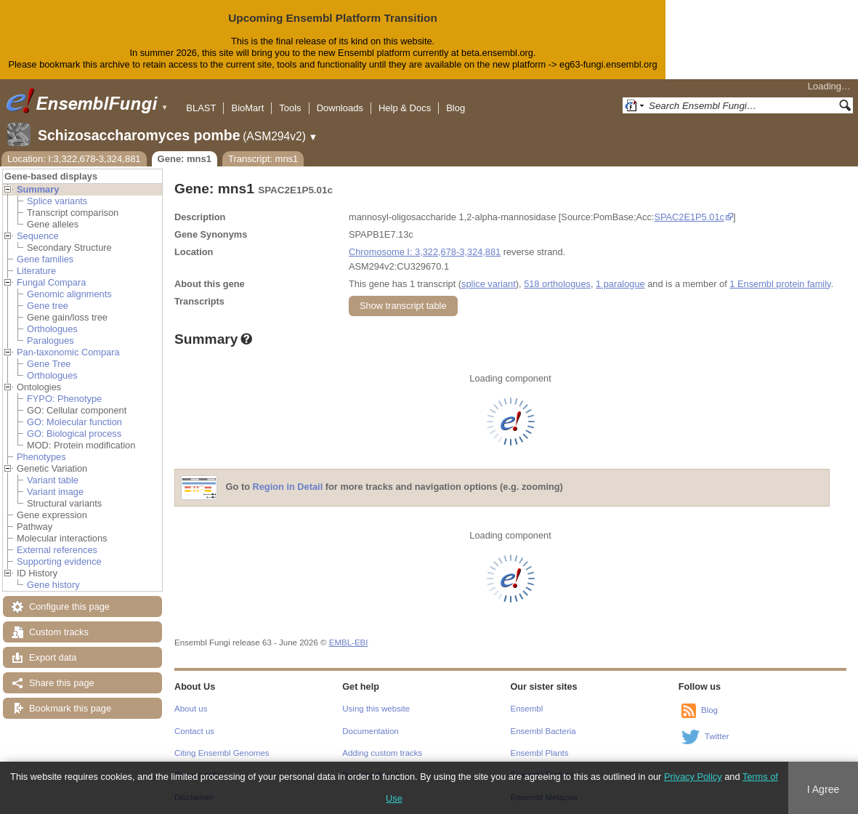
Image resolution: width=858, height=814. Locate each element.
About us (190, 708)
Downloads (340, 107)
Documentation (370, 731)
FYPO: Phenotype (64, 398)
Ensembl (527, 708)
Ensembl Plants (540, 753)
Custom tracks (59, 631)
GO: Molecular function (74, 421)
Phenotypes (41, 456)
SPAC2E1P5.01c (689, 216)
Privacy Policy (693, 776)
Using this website (376, 708)
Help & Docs (405, 107)
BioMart (247, 107)
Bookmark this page (70, 708)
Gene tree (47, 305)
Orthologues (52, 328)
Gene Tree (48, 363)
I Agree (823, 789)
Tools (290, 107)
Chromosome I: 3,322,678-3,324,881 (425, 251)
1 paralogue (620, 283)
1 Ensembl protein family (779, 283)
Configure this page (69, 606)
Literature (36, 270)
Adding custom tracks (382, 753)
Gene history (53, 584)
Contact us (194, 731)
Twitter (717, 736)
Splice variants (57, 201)
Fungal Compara (51, 282)
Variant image (55, 491)
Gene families (45, 259)
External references (57, 549)
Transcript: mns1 (263, 158)
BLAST (201, 107)
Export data (52, 657)
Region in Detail (288, 486)
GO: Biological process (74, 433)
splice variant (488, 283)
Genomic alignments (69, 294)
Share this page (61, 682)
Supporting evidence (59, 561)
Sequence (38, 235)
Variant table (52, 480)
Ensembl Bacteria (543, 731)
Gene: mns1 (184, 158)
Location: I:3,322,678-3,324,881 (74, 158)
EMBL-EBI (348, 642)
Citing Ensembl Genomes (222, 753)
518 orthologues (557, 283)
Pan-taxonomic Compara (68, 352)
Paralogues (50, 340)
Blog (455, 107)
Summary (38, 189)
